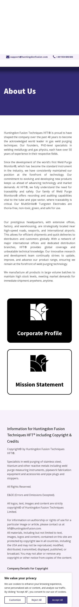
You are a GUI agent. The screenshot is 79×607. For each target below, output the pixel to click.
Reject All (36, 599)
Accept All (57, 599)
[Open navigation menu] (71, 30)
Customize (15, 599)
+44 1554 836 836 (21, 3)
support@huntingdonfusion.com (29, 56)
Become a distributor (60, 3)
